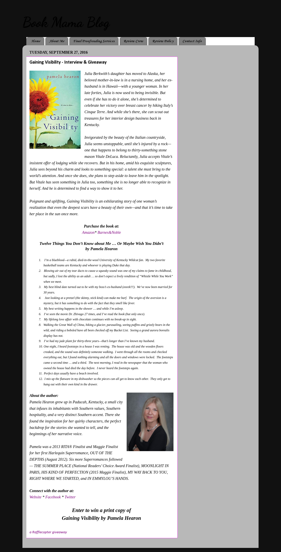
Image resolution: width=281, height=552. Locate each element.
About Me (56, 41)
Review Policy (162, 41)
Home (35, 41)
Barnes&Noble (109, 232)
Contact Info (192, 41)
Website (35, 497)
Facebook (53, 497)
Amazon (88, 232)
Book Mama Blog (65, 22)
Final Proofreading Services (94, 41)
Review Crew (133, 41)
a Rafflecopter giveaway (48, 532)
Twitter (70, 497)
